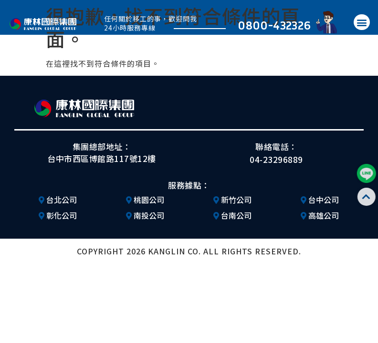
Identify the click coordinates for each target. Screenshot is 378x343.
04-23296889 (276, 159)
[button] (362, 22)
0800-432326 (274, 25)
